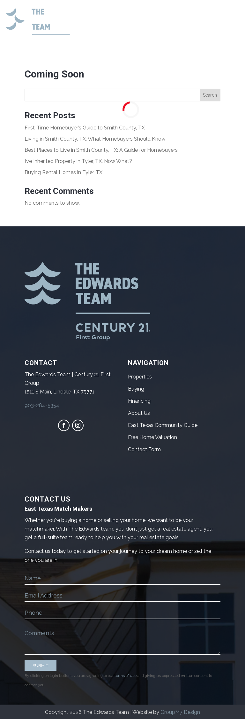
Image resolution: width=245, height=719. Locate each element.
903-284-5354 (42, 405)
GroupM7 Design (180, 712)
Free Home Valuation (152, 437)
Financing (139, 401)
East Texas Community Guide (162, 425)
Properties (140, 377)
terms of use (126, 675)
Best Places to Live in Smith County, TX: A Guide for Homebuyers (101, 150)
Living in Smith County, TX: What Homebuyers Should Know (95, 139)
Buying (136, 389)
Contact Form (144, 449)
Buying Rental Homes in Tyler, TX (63, 172)
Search (210, 95)
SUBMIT (40, 665)
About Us (139, 413)
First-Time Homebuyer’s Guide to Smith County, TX (85, 128)
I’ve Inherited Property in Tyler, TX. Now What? (78, 161)
